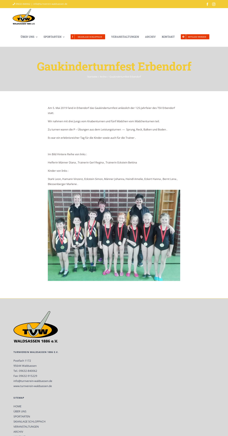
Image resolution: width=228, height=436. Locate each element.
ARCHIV (18, 431)
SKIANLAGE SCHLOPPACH (29, 421)
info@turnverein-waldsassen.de (50, 3)
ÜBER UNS (19, 411)
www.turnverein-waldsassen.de (32, 386)
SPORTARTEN (21, 416)
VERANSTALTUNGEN (26, 426)
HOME (17, 406)
